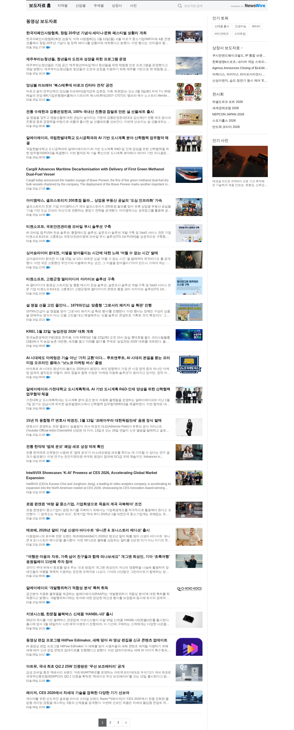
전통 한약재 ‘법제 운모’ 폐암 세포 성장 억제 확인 (65, 447)
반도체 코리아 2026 (226, 127)
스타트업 (239, 33)
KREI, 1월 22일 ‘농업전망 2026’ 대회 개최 (59, 331)
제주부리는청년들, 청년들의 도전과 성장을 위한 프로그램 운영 (76, 59)
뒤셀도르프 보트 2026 (227, 102)
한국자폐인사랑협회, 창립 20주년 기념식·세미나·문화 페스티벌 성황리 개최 (86, 33)
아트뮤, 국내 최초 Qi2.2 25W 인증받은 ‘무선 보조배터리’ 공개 (75, 666)
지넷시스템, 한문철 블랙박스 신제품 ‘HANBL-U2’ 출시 (69, 614)
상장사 (117, 5)
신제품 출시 (222, 26)
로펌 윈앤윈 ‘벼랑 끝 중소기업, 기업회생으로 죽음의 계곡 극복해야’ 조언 (84, 504)
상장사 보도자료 (226, 48)
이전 (215, 161)
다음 (264, 161)
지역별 (63, 5)
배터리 (256, 26)
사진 (133, 5)
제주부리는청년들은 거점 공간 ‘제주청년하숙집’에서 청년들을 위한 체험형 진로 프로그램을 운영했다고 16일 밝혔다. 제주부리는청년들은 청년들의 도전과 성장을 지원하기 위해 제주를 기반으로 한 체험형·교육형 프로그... (98, 67)
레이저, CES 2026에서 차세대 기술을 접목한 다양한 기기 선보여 (77, 693)
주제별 (99, 5)
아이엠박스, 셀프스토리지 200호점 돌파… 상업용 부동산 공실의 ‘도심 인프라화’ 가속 (94, 200)
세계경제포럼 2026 (225, 108)
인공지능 (240, 26)
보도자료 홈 (40, 5)
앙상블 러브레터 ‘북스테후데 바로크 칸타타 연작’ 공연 (69, 85)
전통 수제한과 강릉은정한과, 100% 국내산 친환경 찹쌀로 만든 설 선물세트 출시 (90, 112)
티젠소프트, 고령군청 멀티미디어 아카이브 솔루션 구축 (70, 279)
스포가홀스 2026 (224, 120)
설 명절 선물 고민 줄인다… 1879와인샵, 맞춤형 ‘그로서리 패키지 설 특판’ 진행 (89, 305)
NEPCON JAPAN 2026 (228, 114)
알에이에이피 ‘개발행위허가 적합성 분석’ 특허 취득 (67, 588)
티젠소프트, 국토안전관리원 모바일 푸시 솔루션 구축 (68, 227)
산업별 (81, 5)
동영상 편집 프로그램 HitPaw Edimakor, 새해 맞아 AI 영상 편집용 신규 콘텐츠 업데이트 (96, 640)
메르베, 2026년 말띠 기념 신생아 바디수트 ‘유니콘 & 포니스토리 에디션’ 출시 (88, 530)
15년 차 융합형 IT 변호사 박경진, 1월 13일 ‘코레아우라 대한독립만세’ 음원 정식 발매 (94, 420)
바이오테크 (222, 33)
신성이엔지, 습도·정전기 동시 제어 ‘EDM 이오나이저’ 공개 (252, 80)
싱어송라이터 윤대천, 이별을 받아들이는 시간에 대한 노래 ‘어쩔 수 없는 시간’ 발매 (92, 253)
